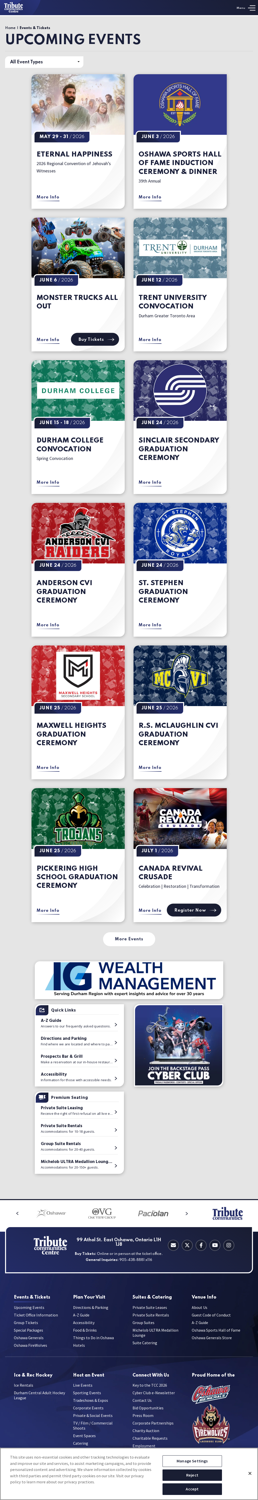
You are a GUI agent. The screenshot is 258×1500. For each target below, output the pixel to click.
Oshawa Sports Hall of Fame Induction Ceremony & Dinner (180, 163)
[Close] (249, 1473)
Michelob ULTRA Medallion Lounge (155, 1334)
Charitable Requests (150, 1441)
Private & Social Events (93, 1419)
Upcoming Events (29, 1309)
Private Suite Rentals (151, 1316)
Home (10, 28)
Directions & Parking (90, 1309)
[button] (9, 1213)
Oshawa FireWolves (30, 1347)
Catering (152, 1297)
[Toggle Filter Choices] (44, 62)
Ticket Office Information (36, 1316)
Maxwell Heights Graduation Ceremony (71, 734)
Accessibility (83, 1324)
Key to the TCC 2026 (150, 1388)
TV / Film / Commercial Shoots (93, 1429)
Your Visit (89, 1297)
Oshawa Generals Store (212, 1339)
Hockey (33, 1377)
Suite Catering (145, 1344)
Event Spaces (84, 1439)
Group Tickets (26, 1324)
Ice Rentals (23, 1388)
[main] (129, 607)
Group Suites (143, 1324)
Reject (192, 1475)
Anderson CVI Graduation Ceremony (64, 592)
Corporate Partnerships (153, 1426)
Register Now (194, 910)
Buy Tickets (95, 339)
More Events (129, 939)
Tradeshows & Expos (90, 1404)
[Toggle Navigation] (246, 8)
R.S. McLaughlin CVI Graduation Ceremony (178, 734)
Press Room (143, 1419)
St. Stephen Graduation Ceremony (163, 592)
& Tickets (32, 1297)
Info (204, 1297)
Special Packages (28, 1331)
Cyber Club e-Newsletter (154, 1396)
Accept (192, 1488)
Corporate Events (88, 1411)
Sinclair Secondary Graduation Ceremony (179, 449)
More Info (48, 197)
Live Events (82, 1388)
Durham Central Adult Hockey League (39, 1399)
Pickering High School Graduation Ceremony (77, 877)
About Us (199, 1309)
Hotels (79, 1347)
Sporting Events (87, 1396)
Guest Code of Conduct (211, 1316)
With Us (151, 1377)
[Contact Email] (173, 1245)
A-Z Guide (81, 1316)
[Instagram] (228, 1245)
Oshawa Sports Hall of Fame (216, 1331)
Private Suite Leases (150, 1309)
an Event (88, 1377)
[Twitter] (187, 1245)
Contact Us (142, 1404)
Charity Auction (146, 1434)
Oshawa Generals (29, 1339)
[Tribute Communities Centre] (20, 7)
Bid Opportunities (148, 1411)
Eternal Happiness (74, 154)
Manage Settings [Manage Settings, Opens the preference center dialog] (192, 1460)
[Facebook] (201, 1245)
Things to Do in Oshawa (93, 1339)
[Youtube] (214, 1245)
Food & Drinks (85, 1331)
